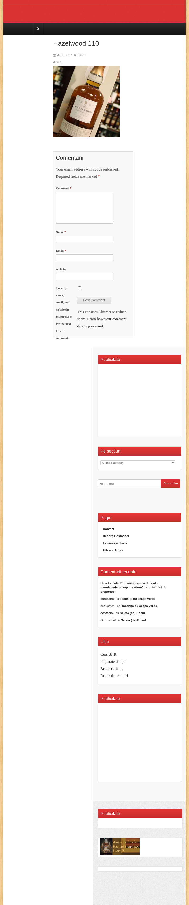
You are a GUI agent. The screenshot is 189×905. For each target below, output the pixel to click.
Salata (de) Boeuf (132, 613)
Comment (63, 188)
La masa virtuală (115, 543)
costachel (82, 55)
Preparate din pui (113, 661)
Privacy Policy (113, 550)
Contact (108, 529)
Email (61, 250)
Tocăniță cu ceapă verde (138, 599)
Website (61, 269)
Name (61, 232)
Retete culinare (111, 669)
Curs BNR (108, 654)
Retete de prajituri (114, 676)
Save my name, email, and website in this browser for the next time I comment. (64, 313)
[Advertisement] (140, 402)
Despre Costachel (116, 536)
